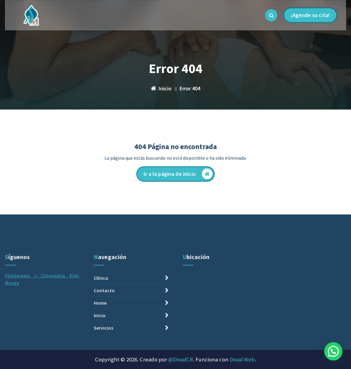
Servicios (103, 361)
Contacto (104, 324)
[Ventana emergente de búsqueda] (271, 15)
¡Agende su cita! (310, 15)
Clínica (101, 311)
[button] (333, 351)
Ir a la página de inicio (178, 174)
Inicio (100, 349)
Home (100, 336)
